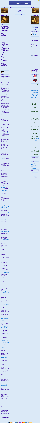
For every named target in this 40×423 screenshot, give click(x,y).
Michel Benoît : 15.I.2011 (35, 90)
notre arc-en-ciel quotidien (33, 44)
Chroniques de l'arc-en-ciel (4, 29)
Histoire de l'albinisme (4, 44)
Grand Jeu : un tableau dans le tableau (34, 55)
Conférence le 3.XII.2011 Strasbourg (4, 340)
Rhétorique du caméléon (5, 27)
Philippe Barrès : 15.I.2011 (35, 88)
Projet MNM (3, 43)
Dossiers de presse (34, 70)
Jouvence (2, 61)
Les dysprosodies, (3, 187)
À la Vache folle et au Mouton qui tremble (34, 64)
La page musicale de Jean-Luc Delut (4, 52)
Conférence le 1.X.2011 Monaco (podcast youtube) (5, 305)
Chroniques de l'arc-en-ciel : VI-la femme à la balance (4, 33)
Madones (32, 46)
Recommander (34, 34)
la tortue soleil (33, 167)
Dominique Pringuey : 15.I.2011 (35, 93)
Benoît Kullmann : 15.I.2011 (35, 99)
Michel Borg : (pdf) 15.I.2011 (35, 95)
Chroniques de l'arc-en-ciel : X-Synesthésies (4, 37)
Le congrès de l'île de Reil (35, 39)
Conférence (2, 384)
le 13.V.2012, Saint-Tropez (5, 385)
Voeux (32, 72)
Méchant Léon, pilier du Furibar (4, 56)
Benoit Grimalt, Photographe (34, 162)
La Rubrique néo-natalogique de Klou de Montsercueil (4, 65)
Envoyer (35, 176)
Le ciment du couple (34, 71)
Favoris (33, 33)
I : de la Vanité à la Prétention (4, 168)
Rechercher (35, 29)
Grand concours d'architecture (33, 42)
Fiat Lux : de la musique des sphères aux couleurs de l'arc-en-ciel (5, 133)
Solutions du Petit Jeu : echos (34, 60)
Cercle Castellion (3, 344)
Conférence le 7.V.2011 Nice (35, 114)
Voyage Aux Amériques (34, 68)
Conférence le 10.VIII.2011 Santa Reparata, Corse (5, 292)
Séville (7, 190)
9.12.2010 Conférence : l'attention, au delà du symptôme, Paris (5, 213)
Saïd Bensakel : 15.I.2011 (35, 97)
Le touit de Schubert (4, 45)
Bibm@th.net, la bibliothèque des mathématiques (34, 163)
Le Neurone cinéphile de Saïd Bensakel (4, 54)
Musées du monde (34, 45)
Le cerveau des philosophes (3, 63)
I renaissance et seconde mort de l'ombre (5, 189)
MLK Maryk (32, 164)
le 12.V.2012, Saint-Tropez (5, 383)
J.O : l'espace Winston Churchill (34, 40)
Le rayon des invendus (4, 60)
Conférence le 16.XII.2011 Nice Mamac (5, 343)
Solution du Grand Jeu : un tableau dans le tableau (34, 57)
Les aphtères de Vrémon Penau (4, 59)
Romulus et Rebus (34, 54)
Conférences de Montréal (5, 41)
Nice (4, 218)
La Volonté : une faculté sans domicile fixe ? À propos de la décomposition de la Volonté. (35, 139)
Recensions (3, 42)
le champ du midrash (33, 168)
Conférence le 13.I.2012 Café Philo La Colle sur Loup (5, 347)
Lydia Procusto (3, 57)
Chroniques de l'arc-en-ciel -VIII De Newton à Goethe (4, 35)
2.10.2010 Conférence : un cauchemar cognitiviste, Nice (5, 205)
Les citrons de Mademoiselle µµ (33, 50)
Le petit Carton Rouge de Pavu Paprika (5, 49)
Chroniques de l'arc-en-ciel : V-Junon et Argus (4, 30)
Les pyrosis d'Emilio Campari (4, 47)
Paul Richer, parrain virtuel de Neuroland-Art (4, 26)
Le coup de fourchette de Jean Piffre (5, 50)
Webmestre (33, 32)
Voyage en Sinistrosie (34, 69)
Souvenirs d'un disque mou (4, 67)
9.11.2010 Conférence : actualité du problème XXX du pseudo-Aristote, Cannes (5, 207)
